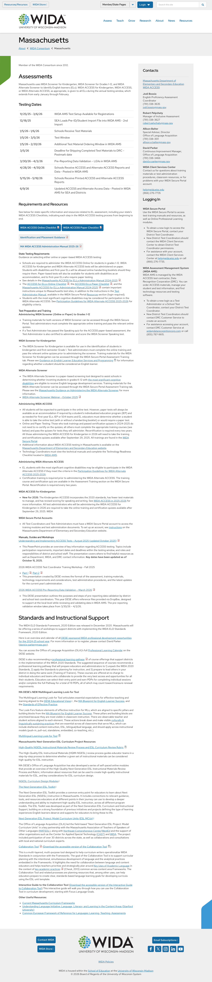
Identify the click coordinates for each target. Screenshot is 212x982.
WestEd (106, 830)
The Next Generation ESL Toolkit (37, 786)
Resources (186, 20)
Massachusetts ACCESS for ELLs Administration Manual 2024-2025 (80, 280)
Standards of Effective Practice (40, 704)
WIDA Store (39, 4)
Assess (107, 20)
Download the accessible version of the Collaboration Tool (75, 846)
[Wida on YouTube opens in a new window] (181, 948)
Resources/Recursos (15, 4)
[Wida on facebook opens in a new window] (151, 948)
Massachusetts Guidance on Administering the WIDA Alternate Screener (79, 390)
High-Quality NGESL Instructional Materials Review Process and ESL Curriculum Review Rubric (71, 747)
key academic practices (47, 869)
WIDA (113, 834)
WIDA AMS (51, 455)
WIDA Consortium (40, 48)
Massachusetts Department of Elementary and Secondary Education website (64, 448)
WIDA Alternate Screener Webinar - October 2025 (50, 397)
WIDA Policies (106, 961)
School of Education (99, 970)
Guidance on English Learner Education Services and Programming (76, 360)
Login (142, 4)
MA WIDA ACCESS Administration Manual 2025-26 (49, 246)
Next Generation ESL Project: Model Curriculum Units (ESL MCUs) (56, 818)
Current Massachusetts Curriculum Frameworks (48, 903)
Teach (120, 20)
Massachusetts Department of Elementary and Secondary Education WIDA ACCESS (163, 84)
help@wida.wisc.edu (153, 189)
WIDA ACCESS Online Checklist (38, 227)
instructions (115, 527)
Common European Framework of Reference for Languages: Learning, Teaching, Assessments (74, 913)
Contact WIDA (46, 939)
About (160, 20)
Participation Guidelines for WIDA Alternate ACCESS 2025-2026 (92, 301)
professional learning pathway (68, 659)
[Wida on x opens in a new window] (158, 948)
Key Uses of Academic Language (112, 865)
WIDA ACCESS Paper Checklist (81, 227)
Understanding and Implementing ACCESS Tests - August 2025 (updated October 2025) (68, 540)
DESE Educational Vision (57, 701)
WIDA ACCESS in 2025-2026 (110, 500)
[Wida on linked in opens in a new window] (173, 948)
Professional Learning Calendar (105, 650)
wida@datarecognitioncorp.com (164, 331)
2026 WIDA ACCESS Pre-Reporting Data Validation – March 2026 (55, 590)
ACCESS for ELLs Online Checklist (46, 284)
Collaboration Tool (29, 846)
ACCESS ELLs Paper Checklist (92, 284)
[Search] (178, 5)
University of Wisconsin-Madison (135, 970)
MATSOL (44, 830)
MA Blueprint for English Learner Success (101, 701)
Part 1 (25, 573)
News (171, 20)
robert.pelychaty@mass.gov (158, 123)
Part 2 (36, 573)
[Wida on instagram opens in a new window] (165, 948)
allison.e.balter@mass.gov (157, 142)
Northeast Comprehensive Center (82, 830)
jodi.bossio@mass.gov (154, 107)
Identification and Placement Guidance (42, 237)
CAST (100, 834)
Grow (131, 20)
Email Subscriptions (165, 940)
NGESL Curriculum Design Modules (38, 781)
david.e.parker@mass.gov (33, 644)
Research (145, 20)
